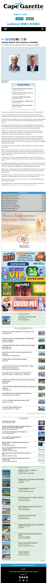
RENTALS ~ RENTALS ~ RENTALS (27, 470)
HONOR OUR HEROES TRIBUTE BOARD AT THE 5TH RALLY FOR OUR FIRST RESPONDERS (16, 427)
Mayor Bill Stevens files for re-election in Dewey (25, 105)
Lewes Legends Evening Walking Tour (11, 437)
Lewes (19, 489)
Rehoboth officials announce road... (10, 208)
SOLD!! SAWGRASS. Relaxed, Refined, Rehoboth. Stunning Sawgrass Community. (19, 387)
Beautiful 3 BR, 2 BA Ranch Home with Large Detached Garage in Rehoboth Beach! (18, 380)
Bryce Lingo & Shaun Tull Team (27, 491)
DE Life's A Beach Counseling (10, 450)
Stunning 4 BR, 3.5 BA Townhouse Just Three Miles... (31, 479)
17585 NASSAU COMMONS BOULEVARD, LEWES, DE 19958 (23, 571)
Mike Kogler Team (8, 333)
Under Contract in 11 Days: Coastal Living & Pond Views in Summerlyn (16, 353)
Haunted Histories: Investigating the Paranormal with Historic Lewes (15, 443)
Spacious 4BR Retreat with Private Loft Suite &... (30, 506)
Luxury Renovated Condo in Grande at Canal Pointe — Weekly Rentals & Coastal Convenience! (17, 366)
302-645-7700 (23, 574)
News (36, 413)
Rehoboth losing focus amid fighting (11, 205)
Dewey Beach (21, 544)
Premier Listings (23, 467)
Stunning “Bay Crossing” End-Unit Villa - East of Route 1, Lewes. (18, 331)
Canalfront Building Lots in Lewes (26, 488)
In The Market (23, 418)
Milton (19, 318)
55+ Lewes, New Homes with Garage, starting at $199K (15, 400)
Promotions (29, 413)
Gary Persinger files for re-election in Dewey (24, 101)
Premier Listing (23, 314)
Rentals (41, 413)
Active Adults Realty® (24, 319)
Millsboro (20, 508)
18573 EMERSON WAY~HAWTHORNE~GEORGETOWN (16, 393)
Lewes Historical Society (9, 422)
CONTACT (23, 569)
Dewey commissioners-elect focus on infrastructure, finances (28, 92)
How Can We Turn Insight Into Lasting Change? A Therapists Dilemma (14, 448)
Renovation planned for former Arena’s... (12, 195)
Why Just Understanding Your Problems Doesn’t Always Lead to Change (16, 459)
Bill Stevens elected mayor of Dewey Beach (23, 88)
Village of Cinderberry (23, 552)
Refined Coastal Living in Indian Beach (28, 543)
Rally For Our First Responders (10, 429)
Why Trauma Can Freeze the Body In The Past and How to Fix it (16, 453)
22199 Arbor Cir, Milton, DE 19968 (26, 317)
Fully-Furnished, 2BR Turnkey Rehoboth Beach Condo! (30, 534)
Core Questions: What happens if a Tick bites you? (14, 431)
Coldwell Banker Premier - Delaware (12, 395)
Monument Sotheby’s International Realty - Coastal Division (17, 374)
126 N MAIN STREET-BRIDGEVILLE (12, 407)
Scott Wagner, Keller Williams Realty (12, 355)
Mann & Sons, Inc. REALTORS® (27, 473)
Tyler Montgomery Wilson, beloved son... (12, 198)
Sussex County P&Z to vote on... (10, 210)
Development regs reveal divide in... (10, 196)
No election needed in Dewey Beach (22, 97)
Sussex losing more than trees (9, 203)
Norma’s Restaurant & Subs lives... (10, 200)
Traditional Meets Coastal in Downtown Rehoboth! (14, 359)
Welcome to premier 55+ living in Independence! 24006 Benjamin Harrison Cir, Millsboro (18, 339)
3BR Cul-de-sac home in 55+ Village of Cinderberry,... (31, 497)
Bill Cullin (6, 360)
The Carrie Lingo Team (25, 554)
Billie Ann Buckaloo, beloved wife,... (10, 201)
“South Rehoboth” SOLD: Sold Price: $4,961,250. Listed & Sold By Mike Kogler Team (18, 346)
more (42, 463)
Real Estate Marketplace (23, 328)
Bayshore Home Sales (8, 402)
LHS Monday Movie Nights (9, 421)
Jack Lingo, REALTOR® (25, 500)
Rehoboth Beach (21, 471)
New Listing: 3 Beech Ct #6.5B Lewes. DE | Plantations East (16, 373)
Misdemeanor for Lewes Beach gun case (12, 206)
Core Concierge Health (9, 433)
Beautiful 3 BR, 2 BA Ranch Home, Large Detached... (31, 524)
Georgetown (20, 498)
